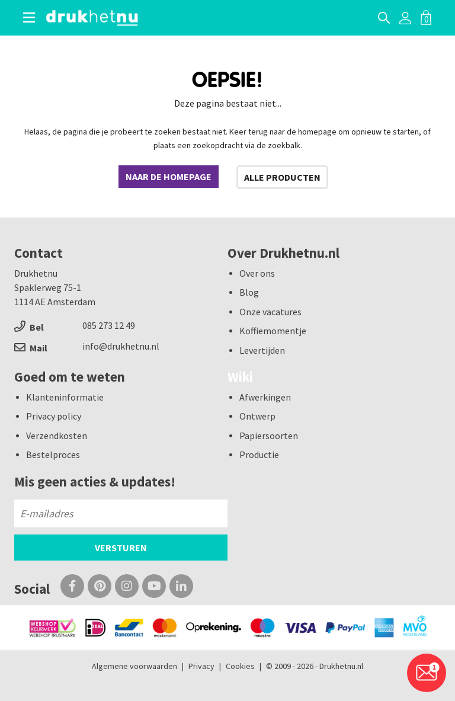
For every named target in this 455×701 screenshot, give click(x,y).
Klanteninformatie (65, 397)
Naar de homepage (169, 177)
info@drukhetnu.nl (120, 346)
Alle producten (282, 177)
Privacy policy (53, 416)
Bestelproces (53, 454)
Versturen (121, 547)
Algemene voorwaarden (134, 666)
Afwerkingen (265, 397)
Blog (249, 292)
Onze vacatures (270, 312)
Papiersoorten (268, 435)
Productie (259, 454)
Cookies (240, 666)
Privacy (201, 666)
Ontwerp (257, 416)
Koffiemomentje (272, 331)
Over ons (257, 273)
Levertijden (262, 350)
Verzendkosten (56, 435)
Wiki (240, 376)
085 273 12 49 (108, 325)
